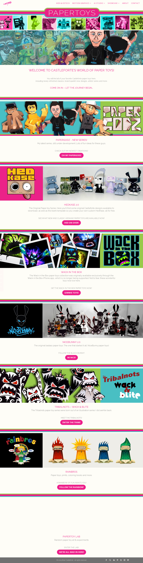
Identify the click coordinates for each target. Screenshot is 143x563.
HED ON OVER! (71, 222)
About (125, 3)
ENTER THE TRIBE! (71, 422)
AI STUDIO (98, 3)
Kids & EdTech (63, 3)
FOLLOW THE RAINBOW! (71, 487)
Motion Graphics (80, 3)
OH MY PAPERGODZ (71, 155)
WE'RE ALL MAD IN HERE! (71, 552)
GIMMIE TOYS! (71, 292)
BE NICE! (71, 357)
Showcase (113, 3)
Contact (135, 3)
